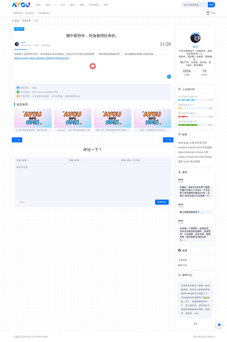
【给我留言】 (44, 13)
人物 (191, 142)
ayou (23, 42)
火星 (206, 152)
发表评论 (161, 202)
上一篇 (17, 140)
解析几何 (182, 265)
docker (208, 156)
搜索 (212, 4)
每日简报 (195, 161)
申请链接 (94, 4)
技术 (72, 4)
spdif (180, 142)
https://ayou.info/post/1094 (45, 92)
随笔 (82, 4)
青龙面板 (207, 147)
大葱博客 (182, 260)
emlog (181, 157)
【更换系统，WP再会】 (23, 13)
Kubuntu (192, 147)
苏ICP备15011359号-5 (204, 336)
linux (199, 147)
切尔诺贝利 (201, 142)
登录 (106, 4)
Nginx (181, 152)
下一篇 (168, 140)
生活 (62, 4)
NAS (196, 157)
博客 (180, 161)
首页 (38, 4)
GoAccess (190, 152)
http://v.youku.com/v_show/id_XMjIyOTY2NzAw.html (41, 58)
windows (182, 147)
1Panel (199, 152)
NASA (186, 161)
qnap (186, 142)
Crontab (189, 157)
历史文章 (26, 20)
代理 (201, 157)
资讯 (48, 4)
